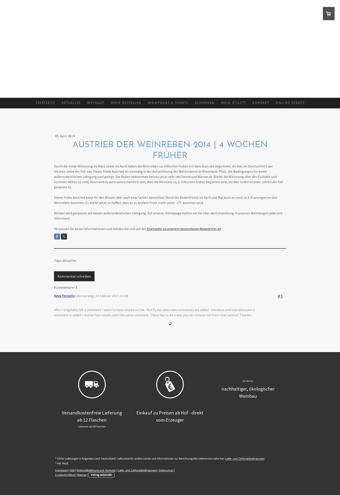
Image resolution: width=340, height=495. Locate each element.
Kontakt (260, 102)
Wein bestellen (126, 102)
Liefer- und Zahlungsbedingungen (245, 458)
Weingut (95, 102)
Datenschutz (166, 470)
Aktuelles (71, 102)
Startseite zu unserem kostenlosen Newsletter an (184, 229)
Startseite (45, 102)
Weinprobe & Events (168, 102)
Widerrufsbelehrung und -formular (96, 470)
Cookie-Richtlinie (65, 475)
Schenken (205, 102)
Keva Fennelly (64, 296)
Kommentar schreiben (74, 276)
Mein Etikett (233, 102)
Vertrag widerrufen (101, 475)
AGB (72, 470)
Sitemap (82, 475)
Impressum (61, 470)
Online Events (290, 102)
